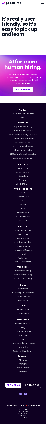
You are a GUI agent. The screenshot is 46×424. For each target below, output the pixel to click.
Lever (23, 208)
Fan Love (23, 335)
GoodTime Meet (23, 184)
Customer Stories (23, 331)
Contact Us (32, 385)
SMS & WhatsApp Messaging (23, 154)
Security (23, 180)
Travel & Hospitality (23, 262)
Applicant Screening (23, 126)
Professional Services (23, 250)
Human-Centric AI (23, 172)
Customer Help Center (23, 351)
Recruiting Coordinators (23, 292)
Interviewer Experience (23, 138)
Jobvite (23, 204)
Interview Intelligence (23, 146)
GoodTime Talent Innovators (23, 343)
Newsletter (23, 347)
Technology (23, 258)
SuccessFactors (23, 216)
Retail (23, 254)
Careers (23, 364)
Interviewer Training (23, 142)
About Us (23, 360)
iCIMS (23, 200)
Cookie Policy (23, 413)
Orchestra (23, 168)
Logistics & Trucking (23, 242)
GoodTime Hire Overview (23, 113)
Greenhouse (23, 196)
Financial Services (23, 230)
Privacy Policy (23, 409)
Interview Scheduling (23, 150)
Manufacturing (23, 246)
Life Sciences (23, 238)
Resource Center (23, 323)
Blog (23, 327)
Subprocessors (23, 415)
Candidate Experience (23, 130)
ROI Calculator (23, 313)
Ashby (23, 192)
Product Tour (23, 309)
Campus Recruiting (23, 278)
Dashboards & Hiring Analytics (23, 134)
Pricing (23, 117)
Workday (23, 220)
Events (23, 339)
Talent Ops (23, 300)
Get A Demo (13, 385)
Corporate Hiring (23, 270)
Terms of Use (23, 411)
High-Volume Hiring (23, 274)
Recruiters (23, 288)
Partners (23, 371)
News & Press (23, 367)
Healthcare (23, 234)
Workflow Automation (23, 158)
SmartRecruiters (23, 212)
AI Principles (23, 417)
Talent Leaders (23, 296)
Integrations (23, 176)
